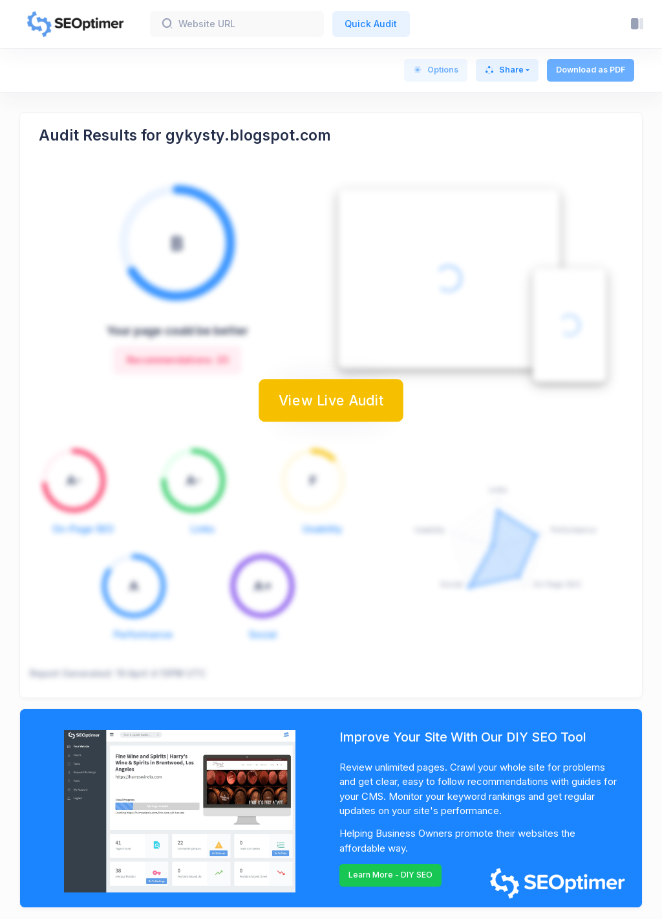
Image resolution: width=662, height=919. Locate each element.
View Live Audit (331, 400)
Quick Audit (371, 23)
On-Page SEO (83, 528)
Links (203, 528)
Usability (322, 528)
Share (504, 69)
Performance (143, 634)
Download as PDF (590, 69)
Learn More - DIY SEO (390, 874)
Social (263, 634)
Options (435, 69)
